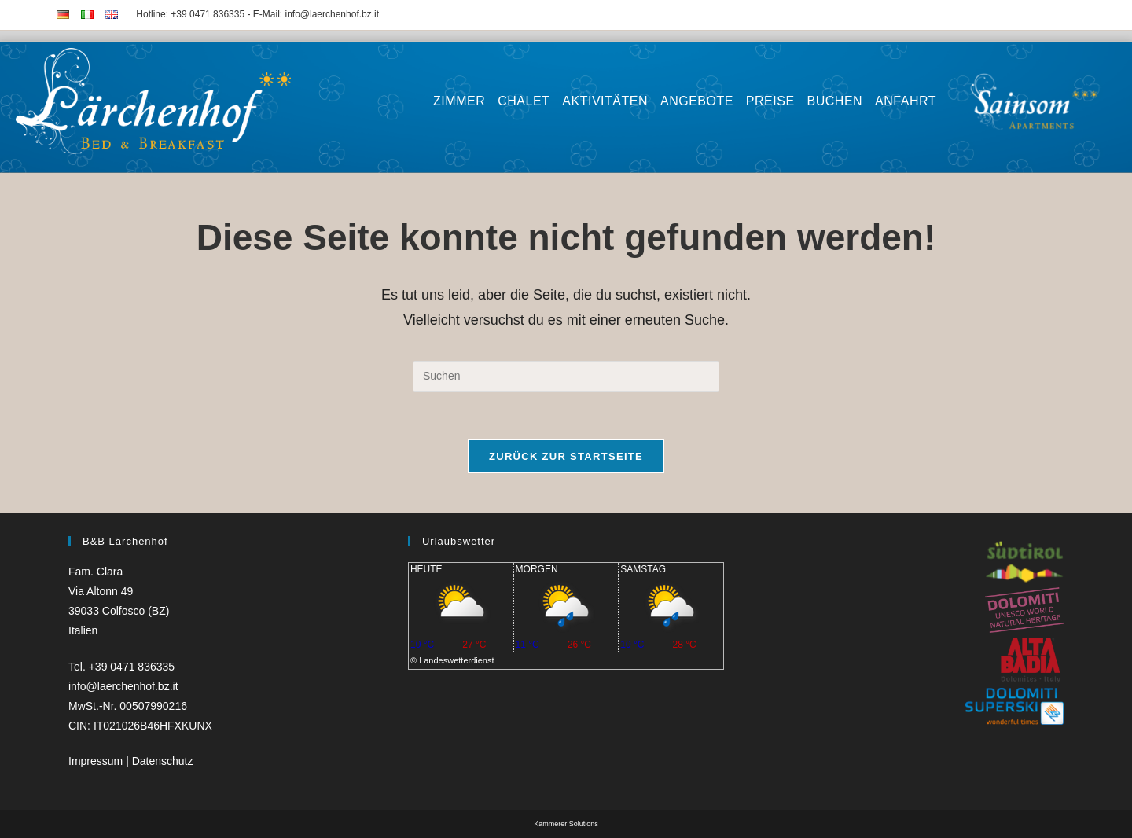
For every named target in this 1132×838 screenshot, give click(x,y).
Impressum (97, 761)
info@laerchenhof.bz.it (123, 686)
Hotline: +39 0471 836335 (190, 14)
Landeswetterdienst (456, 660)
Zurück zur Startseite (566, 456)
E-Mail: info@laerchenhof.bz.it (316, 14)
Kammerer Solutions (566, 824)
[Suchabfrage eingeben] (566, 376)
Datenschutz (162, 761)
